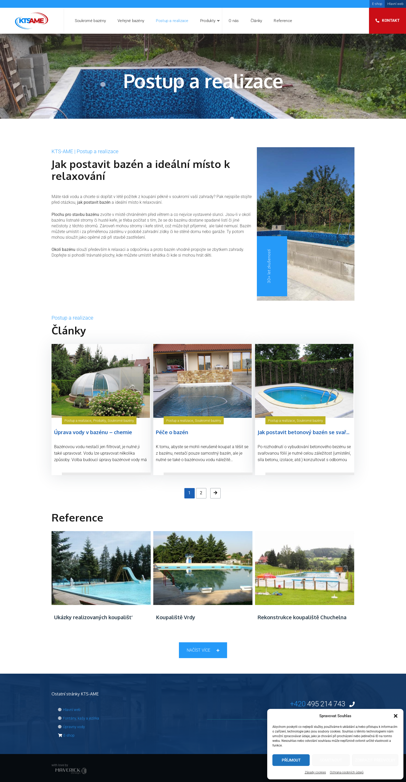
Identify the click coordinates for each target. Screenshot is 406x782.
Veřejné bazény (131, 20)
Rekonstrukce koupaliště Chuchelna (302, 617)
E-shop (377, 4)
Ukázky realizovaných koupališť (92, 617)
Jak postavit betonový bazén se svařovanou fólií (316, 432)
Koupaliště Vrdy (175, 617)
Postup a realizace (172, 20)
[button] (395, 715)
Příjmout (291, 760)
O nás (234, 20)
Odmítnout (331, 760)
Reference (283, 20)
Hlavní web (395, 4)
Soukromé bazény (90, 20)
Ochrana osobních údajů (347, 772)
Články (256, 20)
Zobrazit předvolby (375, 760)
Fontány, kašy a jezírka (78, 718)
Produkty (207, 20)
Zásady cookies (315, 772)
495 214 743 (322, 704)
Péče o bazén (172, 432)
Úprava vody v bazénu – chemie (93, 432)
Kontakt (391, 20)
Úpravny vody (71, 727)
